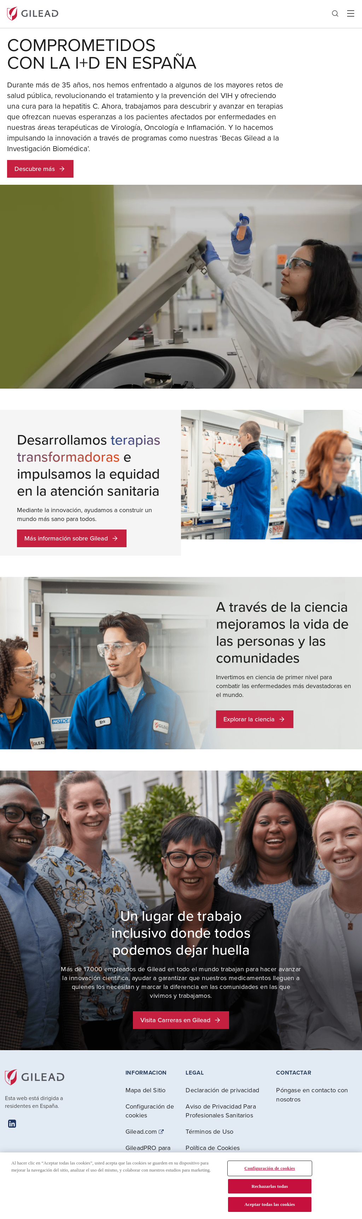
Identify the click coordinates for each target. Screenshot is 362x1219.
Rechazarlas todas (269, 1186)
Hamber (350, 13)
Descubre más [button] (40, 168)
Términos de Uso (209, 1131)
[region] (181, 1185)
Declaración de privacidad (222, 1090)
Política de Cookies (212, 1147)
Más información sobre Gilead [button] (71, 538)
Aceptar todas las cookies (269, 1204)
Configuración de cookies (149, 1111)
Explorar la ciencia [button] (254, 719)
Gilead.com (141, 1131)
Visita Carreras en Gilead (181, 1019)
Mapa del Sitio (145, 1090)
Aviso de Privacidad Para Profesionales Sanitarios (221, 1111)
